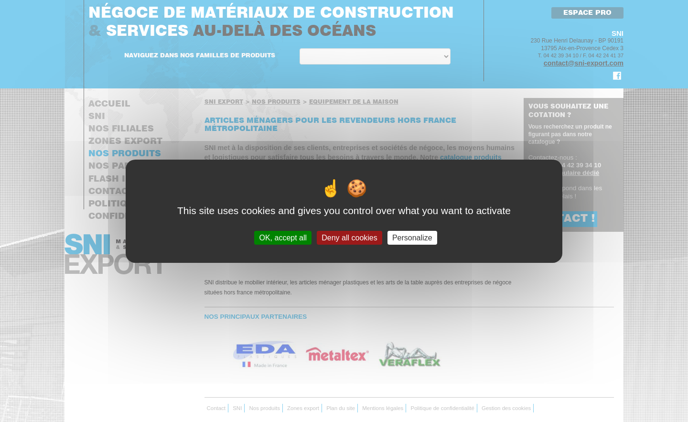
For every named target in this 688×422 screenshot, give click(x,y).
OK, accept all (283, 237)
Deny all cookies (349, 237)
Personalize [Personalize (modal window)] (412, 237)
